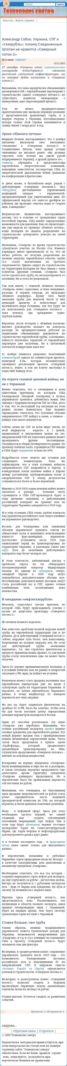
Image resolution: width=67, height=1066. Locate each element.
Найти (60, 4)
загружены (26, 450)
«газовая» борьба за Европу (23, 968)
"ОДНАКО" (21, 59)
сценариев (46, 571)
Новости (8, 20)
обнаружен (9, 190)
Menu (6, 6)
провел (49, 728)
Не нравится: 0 (55, 1011)
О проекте (46, 1031)
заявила (7, 162)
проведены (33, 824)
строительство (54, 67)
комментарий (11, 357)
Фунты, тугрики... (25, 20)
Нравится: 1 (38, 1011)
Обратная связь (24, 1031)
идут (5, 550)
